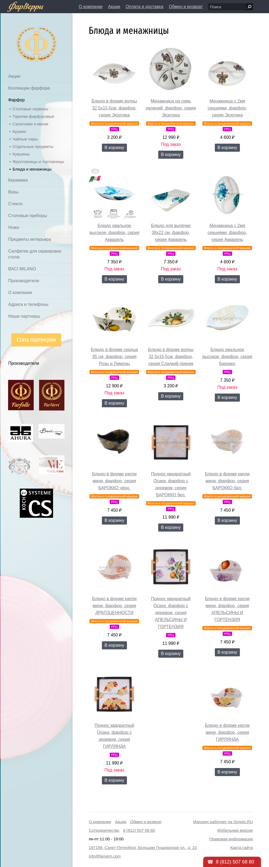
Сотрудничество (104, 830)
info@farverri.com (105, 856)
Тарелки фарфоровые (33, 116)
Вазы (13, 192)
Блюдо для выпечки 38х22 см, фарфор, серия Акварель (171, 232)
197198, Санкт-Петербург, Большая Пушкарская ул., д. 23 (143, 847)
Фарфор (16, 100)
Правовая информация (231, 839)
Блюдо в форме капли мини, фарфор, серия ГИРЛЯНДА (227, 732)
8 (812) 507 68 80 (139, 830)
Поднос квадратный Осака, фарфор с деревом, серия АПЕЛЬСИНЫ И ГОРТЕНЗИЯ (171, 612)
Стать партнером (36, 339)
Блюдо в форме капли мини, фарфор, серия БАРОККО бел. (227, 481)
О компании (90, 6)
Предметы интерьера (29, 239)
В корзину (114, 147)
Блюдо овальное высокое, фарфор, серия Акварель (114, 232)
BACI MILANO (22, 269)
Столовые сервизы (30, 109)
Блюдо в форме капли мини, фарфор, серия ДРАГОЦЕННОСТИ (114, 605)
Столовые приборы (27, 215)
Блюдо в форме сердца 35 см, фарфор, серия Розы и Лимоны (114, 356)
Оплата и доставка (144, 6)
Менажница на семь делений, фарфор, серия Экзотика (171, 108)
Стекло (15, 203)
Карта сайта (241, 847)
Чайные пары (25, 139)
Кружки (19, 131)
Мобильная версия (235, 830)
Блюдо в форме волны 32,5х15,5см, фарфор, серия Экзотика (114, 108)
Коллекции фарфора (29, 88)
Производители (23, 280)
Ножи (13, 227)
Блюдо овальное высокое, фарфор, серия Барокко (227, 356)
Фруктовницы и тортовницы (38, 161)
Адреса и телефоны (28, 304)
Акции (114, 6)
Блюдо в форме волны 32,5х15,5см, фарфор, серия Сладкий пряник (171, 356)
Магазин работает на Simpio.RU (223, 821)
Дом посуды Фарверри (25, 36)
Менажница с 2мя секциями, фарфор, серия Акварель (227, 232)
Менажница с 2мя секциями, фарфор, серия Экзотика (227, 108)
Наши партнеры (24, 316)
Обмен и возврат (186, 6)
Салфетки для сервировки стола (34, 254)
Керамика (17, 180)
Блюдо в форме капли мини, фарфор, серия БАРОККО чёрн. (114, 481)
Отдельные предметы (32, 146)
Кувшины (21, 154)
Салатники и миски (30, 124)
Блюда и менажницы (31, 169)
